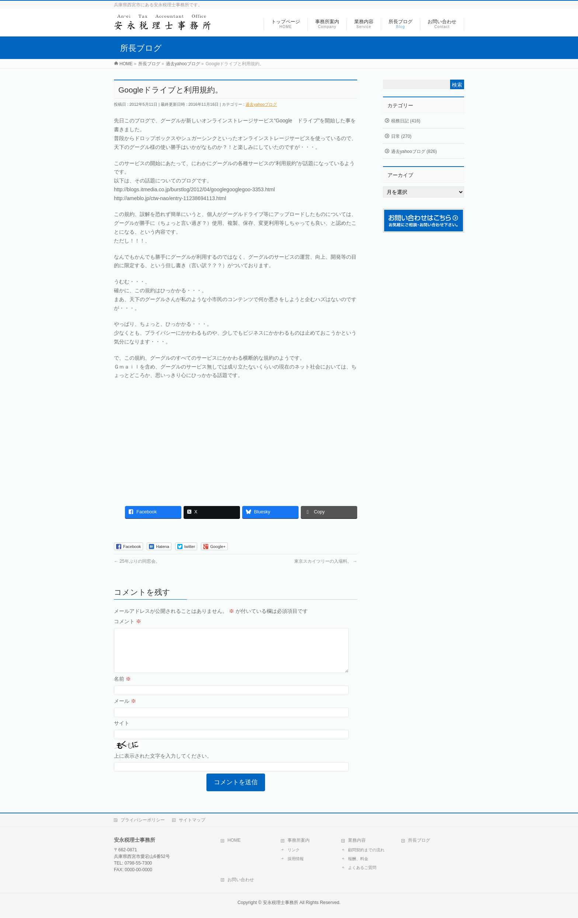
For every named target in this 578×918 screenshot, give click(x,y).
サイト (121, 732)
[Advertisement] (235, 439)
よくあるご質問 (362, 868)
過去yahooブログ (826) (414, 151)
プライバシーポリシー (143, 820)
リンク (294, 850)
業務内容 (357, 840)
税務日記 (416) (405, 120)
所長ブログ (419, 840)
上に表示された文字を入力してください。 (163, 765)
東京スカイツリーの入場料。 (325, 561)
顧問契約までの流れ (366, 850)
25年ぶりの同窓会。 (137, 561)
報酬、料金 (358, 859)
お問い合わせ (240, 880)
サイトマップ (192, 820)
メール (125, 710)
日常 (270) (401, 136)
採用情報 (296, 859)
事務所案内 (299, 840)
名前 (122, 688)
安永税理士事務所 (280, 902)
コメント (127, 621)
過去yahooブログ (261, 104)
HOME (234, 840)
